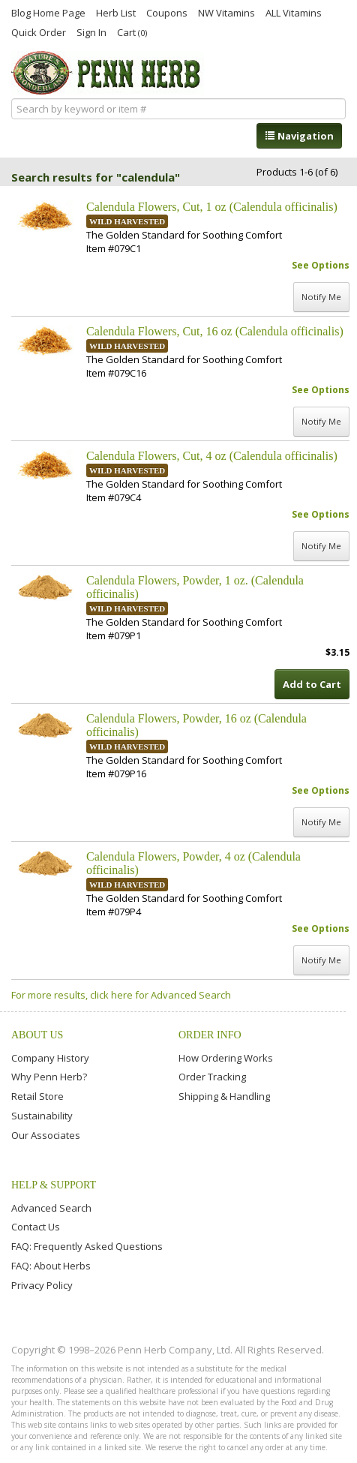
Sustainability (42, 1115)
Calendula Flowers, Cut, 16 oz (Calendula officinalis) (215, 331)
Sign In (91, 32)
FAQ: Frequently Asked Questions (87, 1246)
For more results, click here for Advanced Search (121, 995)
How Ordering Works (225, 1058)
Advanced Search (51, 1208)
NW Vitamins (226, 12)
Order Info (210, 1035)
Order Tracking (212, 1076)
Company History (50, 1058)
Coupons (167, 12)
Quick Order (38, 32)
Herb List (116, 12)
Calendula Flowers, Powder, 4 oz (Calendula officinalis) (193, 863)
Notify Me (321, 296)
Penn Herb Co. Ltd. (107, 73)
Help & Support (53, 1185)
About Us (37, 1035)
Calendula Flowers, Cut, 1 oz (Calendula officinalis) (212, 206)
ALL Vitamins (294, 12)
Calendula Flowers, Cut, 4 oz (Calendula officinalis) (212, 455)
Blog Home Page (48, 12)
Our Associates (45, 1135)
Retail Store (37, 1096)
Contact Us (35, 1226)
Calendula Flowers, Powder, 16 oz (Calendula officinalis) (196, 725)
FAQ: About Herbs (51, 1265)
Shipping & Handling (224, 1096)
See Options (321, 265)
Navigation (299, 136)
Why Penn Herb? (49, 1076)
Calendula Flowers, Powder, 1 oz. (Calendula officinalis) (195, 587)
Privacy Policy (42, 1285)
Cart (132, 32)
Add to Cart (312, 684)
